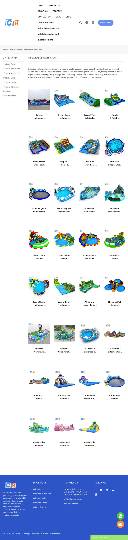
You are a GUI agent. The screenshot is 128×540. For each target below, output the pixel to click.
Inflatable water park (49, 34)
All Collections (16, 49)
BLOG (68, 16)
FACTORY (57, 11)
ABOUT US (43, 11)
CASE (58, 16)
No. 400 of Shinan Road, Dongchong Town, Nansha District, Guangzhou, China (75, 492)
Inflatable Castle (9, 82)
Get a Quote (105, 22)
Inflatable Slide (8, 77)
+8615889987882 (71, 503)
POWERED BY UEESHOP (50, 533)
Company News (46, 22)
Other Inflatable (9, 95)
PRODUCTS (54, 5)
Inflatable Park (45, 40)
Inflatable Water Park (33, 49)
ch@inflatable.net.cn (73, 499)
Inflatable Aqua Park (48, 28)
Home (5, 49)
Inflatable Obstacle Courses (10, 89)
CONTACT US (44, 16)
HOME (41, 5)
